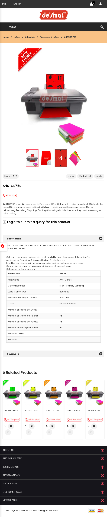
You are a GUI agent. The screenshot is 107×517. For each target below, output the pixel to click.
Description (14, 238)
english (19, 3)
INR (5, 3)
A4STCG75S (11, 410)
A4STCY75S (93, 410)
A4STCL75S (31, 410)
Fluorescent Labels (50, 37)
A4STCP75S (73, 410)
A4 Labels (30, 37)
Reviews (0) (14, 354)
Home (6, 37)
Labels (17, 37)
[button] (80, 56)
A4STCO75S (52, 410)
